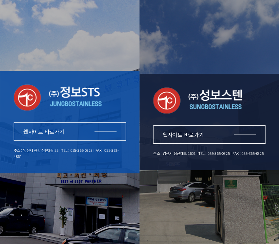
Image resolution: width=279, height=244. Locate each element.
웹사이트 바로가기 (69, 131)
